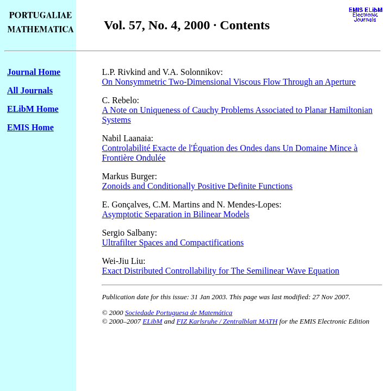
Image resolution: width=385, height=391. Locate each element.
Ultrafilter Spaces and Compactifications (173, 242)
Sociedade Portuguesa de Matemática (178, 312)
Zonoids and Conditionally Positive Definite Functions (197, 186)
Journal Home (33, 72)
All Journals (30, 90)
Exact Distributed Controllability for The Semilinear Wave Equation (220, 270)
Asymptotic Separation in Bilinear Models (175, 214)
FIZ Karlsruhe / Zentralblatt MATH (226, 321)
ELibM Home (33, 108)
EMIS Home (30, 127)
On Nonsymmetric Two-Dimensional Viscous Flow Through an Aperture (229, 81)
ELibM (152, 321)
